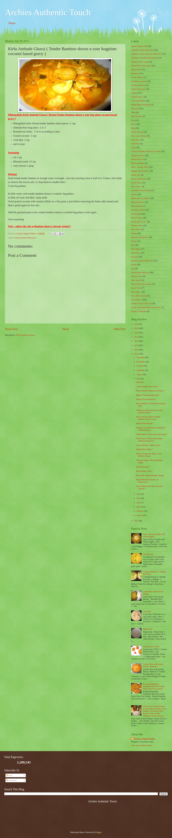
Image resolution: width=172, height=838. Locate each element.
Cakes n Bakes (137, 77)
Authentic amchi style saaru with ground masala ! (149, 411)
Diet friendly (136, 116)
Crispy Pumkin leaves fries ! (147, 387)
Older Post (119, 328)
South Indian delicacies (140, 272)
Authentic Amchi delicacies (142, 50)
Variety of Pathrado (138, 311)
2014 (136, 350)
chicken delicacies (138, 85)
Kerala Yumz (136, 183)
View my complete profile (141, 745)
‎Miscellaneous (137, 206)
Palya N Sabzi (136, 218)
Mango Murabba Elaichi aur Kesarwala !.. (147, 481)
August (140, 374)
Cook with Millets (138, 101)
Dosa (133, 124)
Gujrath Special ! (138, 155)
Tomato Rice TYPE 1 (151, 647)
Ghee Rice (140, 382)
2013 (136, 354)
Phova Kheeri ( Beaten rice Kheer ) (150, 391)
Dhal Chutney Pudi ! (144, 471)
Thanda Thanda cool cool (141, 304)
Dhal (133, 112)
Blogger (98, 832)
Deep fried (135, 109)
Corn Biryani (148, 554)
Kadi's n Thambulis (138, 179)
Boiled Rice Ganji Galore (141, 66)
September (141, 370)
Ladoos (134, 194)
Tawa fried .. (136, 292)
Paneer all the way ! (139, 222)
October (140, 366)
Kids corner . (136, 187)
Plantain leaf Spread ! (139, 237)
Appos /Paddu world (139, 46)
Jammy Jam (136, 175)
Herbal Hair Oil (137, 159)
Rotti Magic (136, 249)
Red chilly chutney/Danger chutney (150, 475)
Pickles (134, 233)
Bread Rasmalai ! (143, 467)
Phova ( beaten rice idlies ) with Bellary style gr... (148, 455)
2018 (136, 333)
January (140, 515)
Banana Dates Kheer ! (144, 423)
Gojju (133, 148)
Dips (133, 120)
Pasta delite (135, 229)
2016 (136, 341)
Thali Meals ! (136, 300)
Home (11, 23)
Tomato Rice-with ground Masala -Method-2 (153, 665)
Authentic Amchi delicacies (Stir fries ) (146, 54)
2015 (136, 345)
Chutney (134, 93)
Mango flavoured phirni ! (146, 399)
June (139, 494)
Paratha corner (137, 226)
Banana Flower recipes (140, 62)
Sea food (134, 257)
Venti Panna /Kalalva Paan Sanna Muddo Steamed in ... (149, 439)
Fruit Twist (135, 144)
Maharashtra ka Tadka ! (140, 198)
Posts (9, 775)
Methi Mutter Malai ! (144, 449)
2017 (136, 337)
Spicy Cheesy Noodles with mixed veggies (154, 535)
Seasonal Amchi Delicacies (25, 238)
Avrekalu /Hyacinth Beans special (144, 58)
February (140, 511)
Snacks (134, 265)
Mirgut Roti (147, 629)
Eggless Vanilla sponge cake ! (148, 395)
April (139, 503)
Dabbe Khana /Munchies (141, 105)
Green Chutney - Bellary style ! (148, 445)
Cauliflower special (139, 81)
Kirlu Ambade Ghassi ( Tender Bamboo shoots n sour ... (148, 418)
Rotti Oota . (135, 253)
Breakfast (135, 73)
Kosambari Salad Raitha (140, 190)
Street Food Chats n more (141, 284)
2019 (136, 328)
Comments (11, 780)
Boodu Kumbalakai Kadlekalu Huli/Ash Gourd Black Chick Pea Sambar (153, 686)
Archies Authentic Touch (48, 12)
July (138, 379)
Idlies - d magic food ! (140, 167)
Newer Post (11, 328)
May (139, 498)
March (139, 507)
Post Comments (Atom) (25, 335)
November (141, 362)
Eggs (133, 128)
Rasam (134, 241)
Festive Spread (137, 132)
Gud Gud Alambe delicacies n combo (146, 151)
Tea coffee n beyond (139, 296)
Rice (133, 245)
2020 (136, 324)
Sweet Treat (136, 288)
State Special (136, 280)
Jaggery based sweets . (140, 171)
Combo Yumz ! (137, 97)
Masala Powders (137, 202)
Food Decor (136, 140)
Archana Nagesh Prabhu (144, 739)
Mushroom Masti (138, 210)
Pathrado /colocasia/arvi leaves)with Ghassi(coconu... (150, 429)
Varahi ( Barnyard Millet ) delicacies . (146, 307)
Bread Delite (136, 70)
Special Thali (136, 276)
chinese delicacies (138, 89)
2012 (136, 521)
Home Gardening (138, 163)
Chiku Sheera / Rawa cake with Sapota (151, 434)
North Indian (136, 214)
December (141, 357)
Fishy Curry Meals (138, 136)
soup (133, 268)
